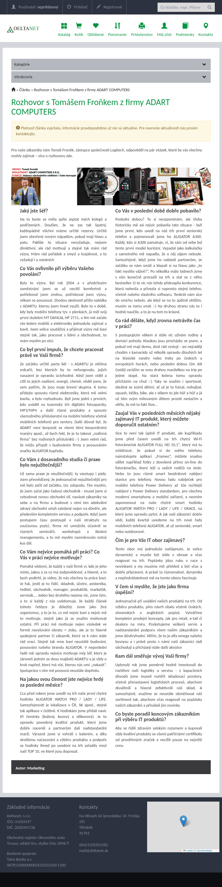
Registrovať (109, 7)
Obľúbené (96, 28)
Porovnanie (117, 28)
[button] (183, 821)
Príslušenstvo (142, 28)
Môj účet (164, 28)
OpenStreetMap (204, 850)
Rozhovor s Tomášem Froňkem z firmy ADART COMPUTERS (82, 89)
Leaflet (188, 850)
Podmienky (185, 28)
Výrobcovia (110, 76)
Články (24, 89)
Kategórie (110, 64)
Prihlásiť (77, 7)
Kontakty (206, 28)
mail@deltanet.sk (93, 850)
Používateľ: (35, 7)
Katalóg (64, 28)
